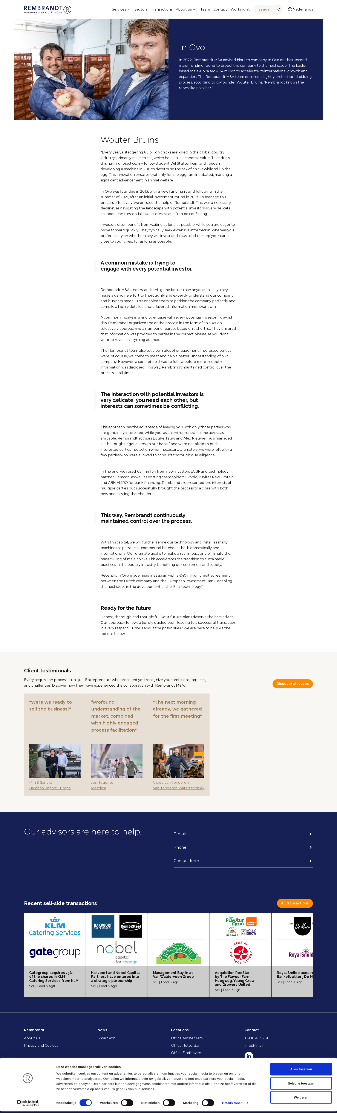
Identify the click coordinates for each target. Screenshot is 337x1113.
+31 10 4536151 (256, 1038)
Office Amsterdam (187, 1038)
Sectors (141, 9)
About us (32, 1038)
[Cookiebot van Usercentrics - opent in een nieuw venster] (28, 1104)
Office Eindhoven (186, 1053)
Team (205, 9)
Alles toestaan (301, 1071)
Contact (220, 9)
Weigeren (301, 1099)
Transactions (161, 9)
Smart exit (106, 1038)
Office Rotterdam (186, 1045)
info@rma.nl (255, 1045)
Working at (240, 9)
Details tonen (232, 1104)
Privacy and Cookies (41, 1045)
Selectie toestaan (301, 1085)
